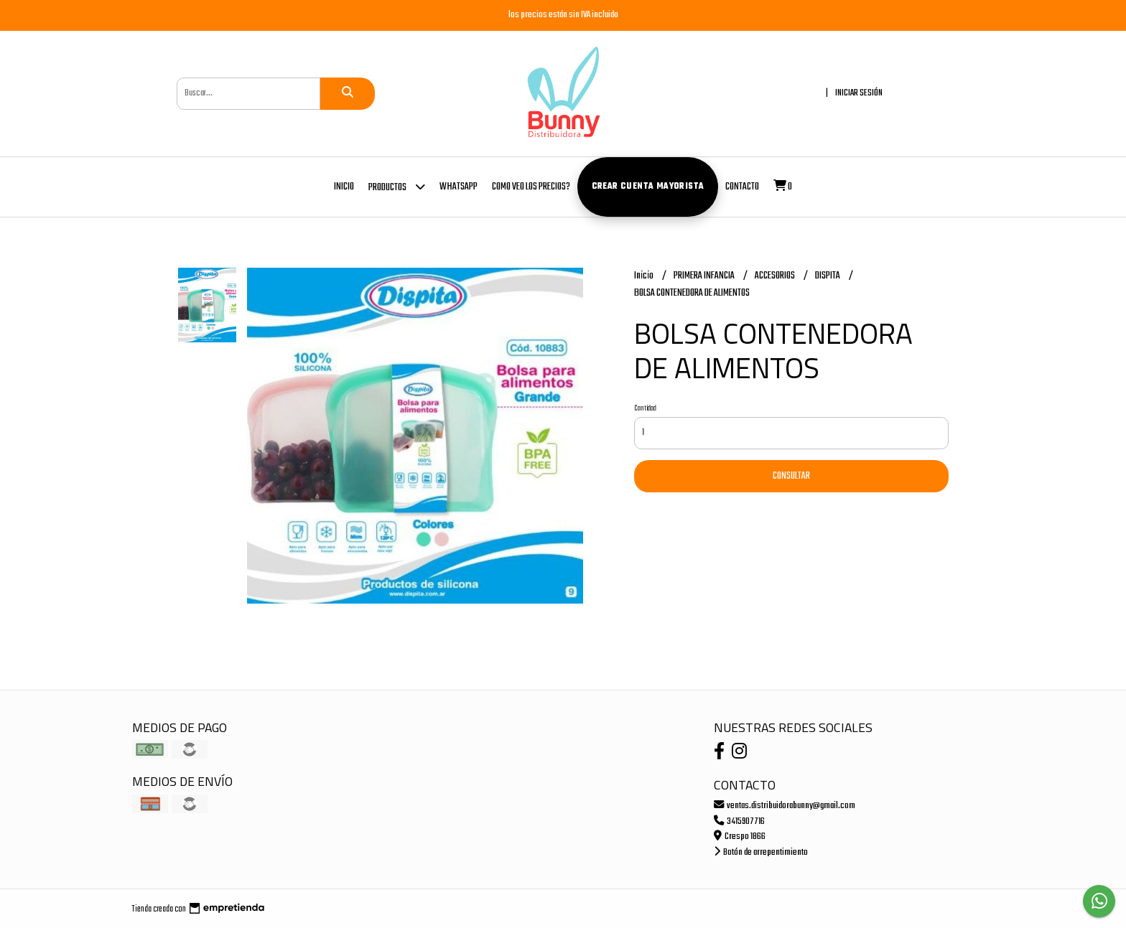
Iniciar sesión (859, 92)
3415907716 (739, 821)
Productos (396, 186)
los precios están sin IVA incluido (563, 14)
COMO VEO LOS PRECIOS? (531, 187)
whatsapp (458, 187)
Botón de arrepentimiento (761, 852)
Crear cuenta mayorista (648, 186)
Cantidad (645, 408)
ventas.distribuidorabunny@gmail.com (784, 805)
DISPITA (828, 276)
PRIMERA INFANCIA (705, 276)
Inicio (344, 187)
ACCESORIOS (775, 276)
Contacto (742, 187)
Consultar (791, 476)
